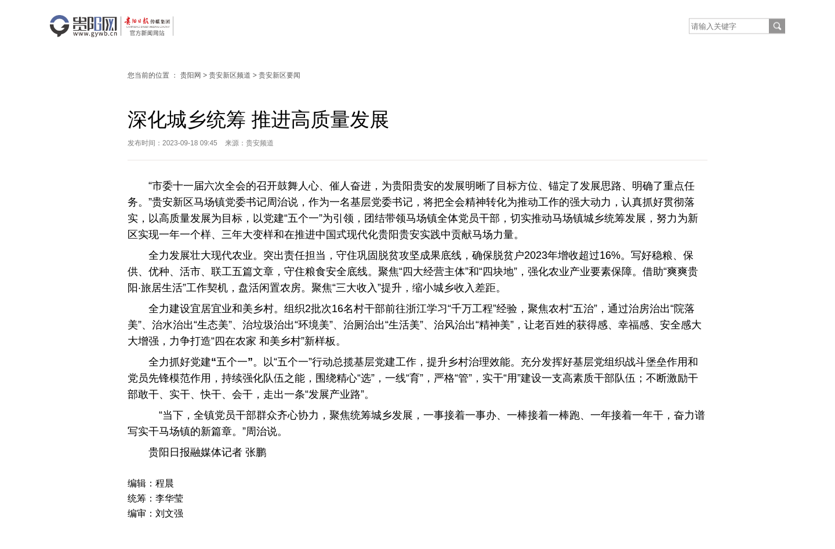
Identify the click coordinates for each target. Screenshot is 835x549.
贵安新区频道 (230, 75)
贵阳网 (190, 75)
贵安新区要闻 (279, 75)
